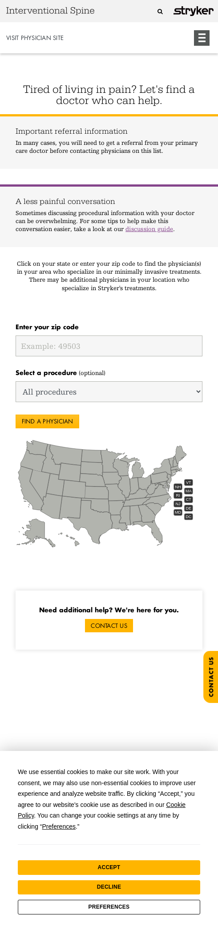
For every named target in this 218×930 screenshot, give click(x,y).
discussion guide (149, 228)
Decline (109, 887)
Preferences (109, 907)
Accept (109, 867)
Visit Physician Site (35, 37)
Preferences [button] (59, 826)
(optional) (60, 373)
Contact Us (109, 625)
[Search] (160, 11)
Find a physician (47, 421)
